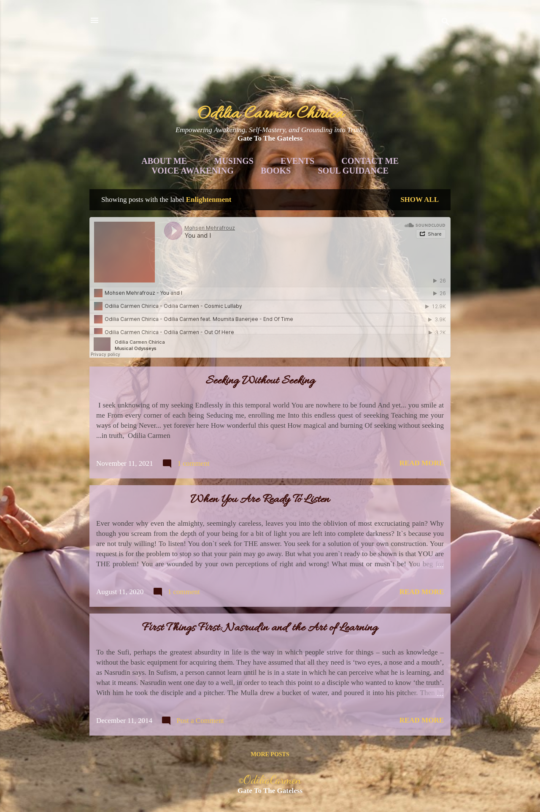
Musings (233, 161)
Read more (422, 463)
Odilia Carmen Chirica (270, 114)
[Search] (445, 23)
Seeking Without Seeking (260, 381)
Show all (419, 200)
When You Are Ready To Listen (259, 500)
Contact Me (369, 161)
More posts (270, 754)
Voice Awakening (192, 170)
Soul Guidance (353, 170)
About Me (164, 161)
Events (297, 161)
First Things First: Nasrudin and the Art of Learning (260, 628)
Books (276, 170)
